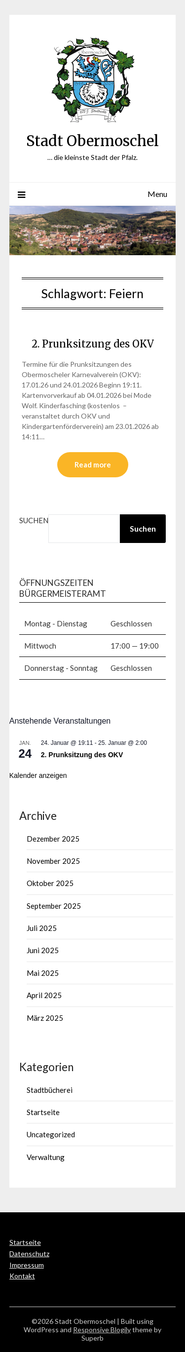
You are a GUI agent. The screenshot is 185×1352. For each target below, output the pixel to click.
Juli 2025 (42, 928)
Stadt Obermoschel (92, 141)
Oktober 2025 (50, 883)
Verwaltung (46, 1157)
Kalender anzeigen (38, 775)
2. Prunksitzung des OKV (93, 344)
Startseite (43, 1112)
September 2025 (54, 905)
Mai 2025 (43, 972)
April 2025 (44, 995)
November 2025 (53, 860)
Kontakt (22, 1276)
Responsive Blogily (102, 1329)
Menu (157, 193)
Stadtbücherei (50, 1089)
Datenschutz (29, 1253)
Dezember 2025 (53, 838)
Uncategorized (51, 1134)
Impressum (26, 1265)
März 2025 (45, 1017)
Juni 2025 (43, 950)
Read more (92, 464)
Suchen (33, 520)
